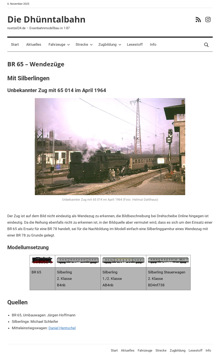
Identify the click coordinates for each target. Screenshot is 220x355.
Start (15, 44)
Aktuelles (33, 44)
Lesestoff (135, 44)
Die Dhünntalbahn (46, 19)
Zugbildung (109, 44)
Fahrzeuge (59, 44)
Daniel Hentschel (62, 328)
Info (153, 44)
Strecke (84, 44)
